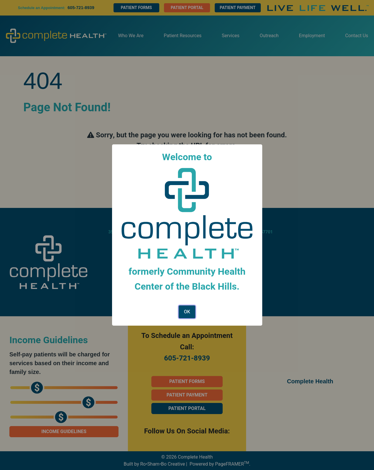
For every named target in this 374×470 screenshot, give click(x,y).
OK (187, 311)
